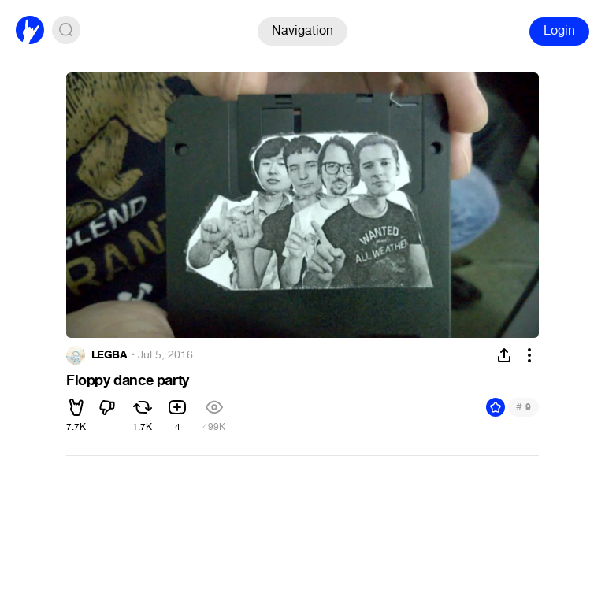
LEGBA (109, 355)
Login (559, 30)
